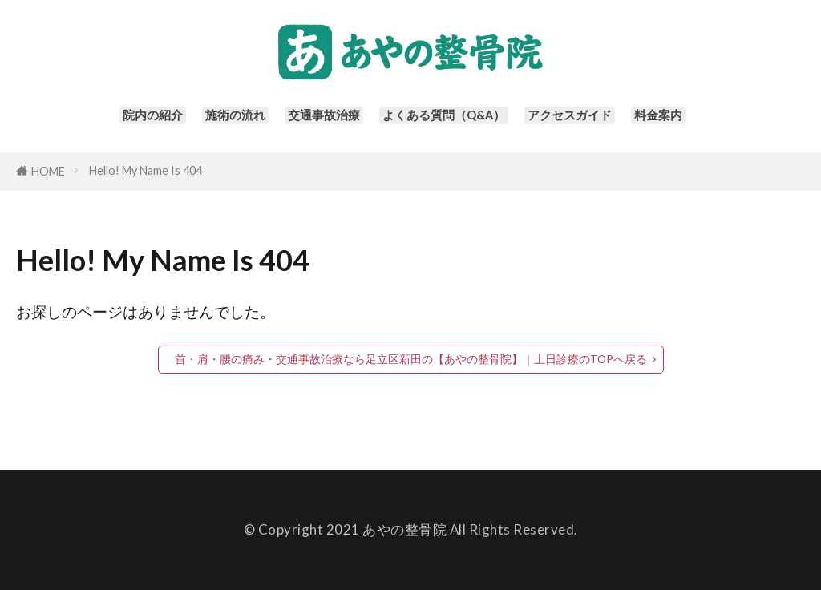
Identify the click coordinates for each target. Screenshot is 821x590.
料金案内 (685, 120)
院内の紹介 (127, 120)
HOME (48, 171)
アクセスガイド (588, 120)
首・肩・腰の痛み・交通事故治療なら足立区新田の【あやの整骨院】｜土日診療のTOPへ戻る (411, 359)
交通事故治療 (315, 120)
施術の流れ (218, 120)
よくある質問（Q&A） (448, 120)
